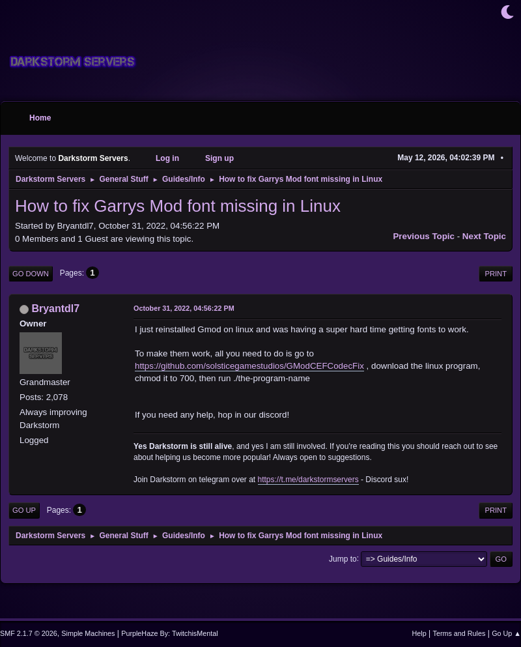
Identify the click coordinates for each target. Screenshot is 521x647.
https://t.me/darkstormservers (308, 479)
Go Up (24, 510)
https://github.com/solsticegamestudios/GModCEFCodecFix (249, 366)
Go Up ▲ (506, 633)
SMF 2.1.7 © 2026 (28, 633)
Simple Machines (88, 633)
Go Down (30, 274)
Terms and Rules (459, 633)
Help (419, 633)
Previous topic (424, 236)
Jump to (343, 558)
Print (496, 274)
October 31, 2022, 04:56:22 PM (184, 308)
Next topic (484, 236)
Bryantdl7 (55, 308)
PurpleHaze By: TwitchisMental (169, 633)
